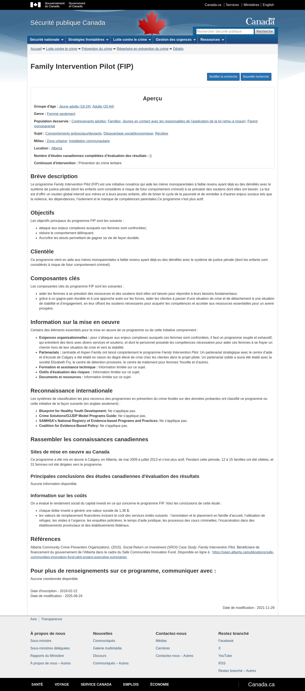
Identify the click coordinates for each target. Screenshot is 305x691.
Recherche (264, 31)
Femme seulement (61, 114)
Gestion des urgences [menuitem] (176, 39)
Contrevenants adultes (89, 121)
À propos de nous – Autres (50, 663)
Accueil (36, 49)
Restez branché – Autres (237, 671)
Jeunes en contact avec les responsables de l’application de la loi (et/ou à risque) (184, 121)
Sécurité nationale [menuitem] (46, 39)
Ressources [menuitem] (212, 39)
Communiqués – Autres (111, 663)
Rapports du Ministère (47, 656)
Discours (99, 656)
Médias (161, 641)
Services (232, 5)
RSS (221, 663)
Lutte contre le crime (61, 49)
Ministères (251, 5)
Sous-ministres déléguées (50, 648)
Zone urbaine (57, 141)
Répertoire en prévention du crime (142, 49)
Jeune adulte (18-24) (75, 106)
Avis (33, 619)
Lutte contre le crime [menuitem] (132, 39)
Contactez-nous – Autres (174, 656)
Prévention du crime (97, 49)
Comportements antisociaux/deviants (73, 133)
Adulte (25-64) (103, 106)
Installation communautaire (89, 141)
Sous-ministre (40, 641)
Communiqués (104, 641)
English (268, 5)
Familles (114, 121)
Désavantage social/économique (128, 133)
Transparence (51, 619)
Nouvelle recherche (256, 76)
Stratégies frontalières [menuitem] (88, 39)
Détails (178, 49)
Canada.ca (213, 5)
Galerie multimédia (107, 648)
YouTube (225, 656)
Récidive (161, 133)
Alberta (56, 148)
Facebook (225, 641)
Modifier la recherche (223, 76)
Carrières (163, 648)
